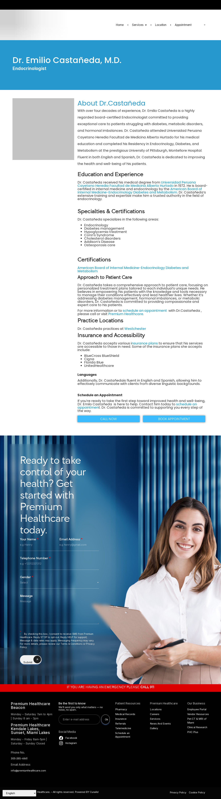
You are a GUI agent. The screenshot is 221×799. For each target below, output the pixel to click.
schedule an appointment (145, 310)
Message (26, 596)
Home (120, 25)
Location (160, 25)
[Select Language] (19, 793)
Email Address (70, 539)
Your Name (29, 539)
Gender (26, 577)
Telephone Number (35, 558)
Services (139, 25)
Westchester (135, 328)
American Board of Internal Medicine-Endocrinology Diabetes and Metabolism (139, 191)
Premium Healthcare (125, 314)
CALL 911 (209, 5)
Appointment (183, 25)
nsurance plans (145, 343)
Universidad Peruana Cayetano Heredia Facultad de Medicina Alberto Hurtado (136, 184)
